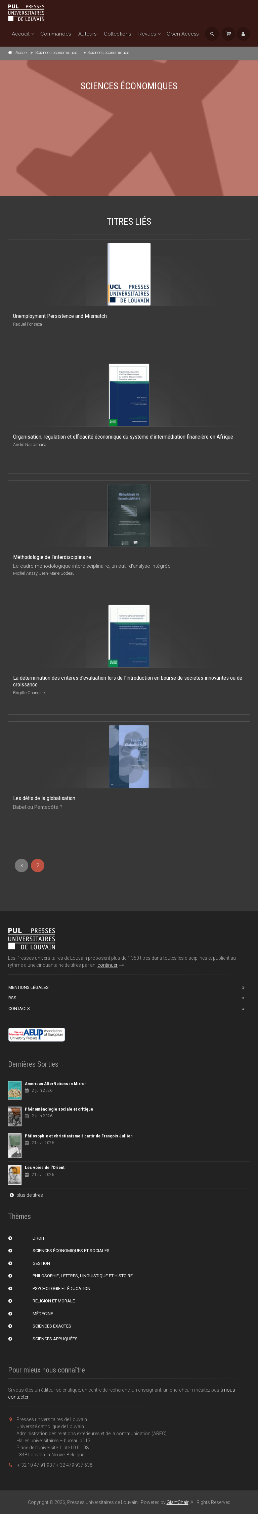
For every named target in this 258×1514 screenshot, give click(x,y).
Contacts (19, 1008)
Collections (117, 34)
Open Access (183, 34)
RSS (12, 997)
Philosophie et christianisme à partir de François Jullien (79, 1135)
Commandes (55, 34)
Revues (147, 34)
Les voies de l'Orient (44, 1167)
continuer (110, 965)
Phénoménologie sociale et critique (59, 1109)
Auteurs (87, 34)
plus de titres (25, 1195)
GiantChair (177, 1502)
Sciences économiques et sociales (66, 52)
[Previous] (21, 865)
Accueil (21, 34)
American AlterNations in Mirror (55, 1083)
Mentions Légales (28, 987)
